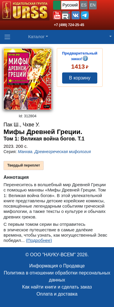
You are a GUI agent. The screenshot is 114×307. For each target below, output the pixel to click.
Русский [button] (70, 5)
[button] (57, 15)
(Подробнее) (39, 240)
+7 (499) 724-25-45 (69, 25)
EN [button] (93, 5)
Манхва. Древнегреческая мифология (54, 151)
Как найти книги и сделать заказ (57, 286)
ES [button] (84, 5)
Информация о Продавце (57, 265)
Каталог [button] (36, 36)
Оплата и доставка (57, 293)
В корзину (80, 77)
